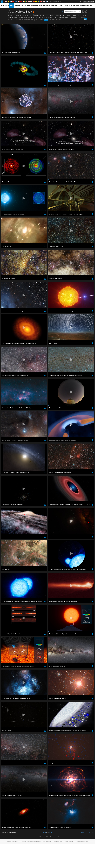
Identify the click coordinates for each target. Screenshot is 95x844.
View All (10, 15)
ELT (63, 15)
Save (5, 373)
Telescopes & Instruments (34, 5)
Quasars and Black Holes (15, 20)
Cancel (13, 373)
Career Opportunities (86, 5)
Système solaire (28, 20)
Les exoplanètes (12, 17)
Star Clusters (39, 20)
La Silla (55, 17)
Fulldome (31, 17)
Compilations (49, 15)
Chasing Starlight (39, 15)
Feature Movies (23, 17)
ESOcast (68, 15)
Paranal (67, 17)
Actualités (17, 5)
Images (7, 5)
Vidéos (11, 6)
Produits (67, 5)
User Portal (91, 1)
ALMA (26, 15)
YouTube (4, 312)
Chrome (7, 343)
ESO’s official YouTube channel (39, 312)
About (2, 5)
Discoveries (46, 5)
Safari (6, 348)
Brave (6, 342)
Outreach (61, 5)
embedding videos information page (19, 315)
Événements (54, 5)
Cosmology (58, 15)
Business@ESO (75, 5)
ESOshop (24, 5)
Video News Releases (55, 20)
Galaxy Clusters (47, 17)
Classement (83, 17)
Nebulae (61, 17)
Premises (73, 17)
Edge (6, 345)
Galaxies (38, 17)
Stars (46, 20)
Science (85, 1)
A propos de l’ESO (19, 15)
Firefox (6, 346)
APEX (31, 15)
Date (85, 19)
